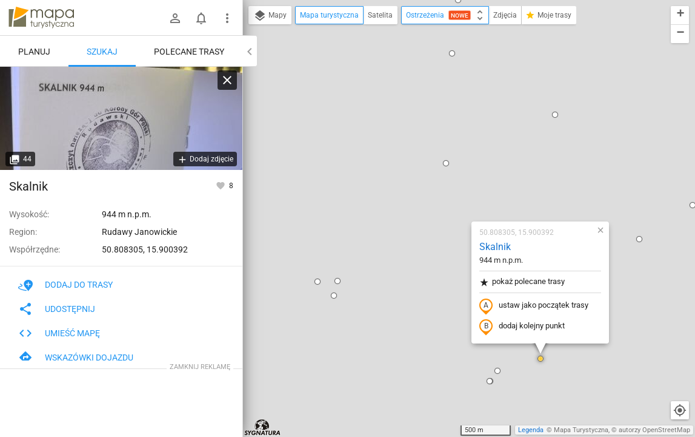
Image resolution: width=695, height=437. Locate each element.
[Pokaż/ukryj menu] (227, 18)
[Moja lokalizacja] (680, 410)
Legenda (531, 430)
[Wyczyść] (227, 80)
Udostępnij (56, 309)
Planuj (34, 51)
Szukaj (102, 51)
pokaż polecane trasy (450, 142)
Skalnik (423, 106)
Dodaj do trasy (65, 284)
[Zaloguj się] (175, 18)
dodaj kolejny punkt (450, 186)
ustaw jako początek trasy (462, 165)
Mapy (270, 15)
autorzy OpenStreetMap (654, 430)
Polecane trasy (189, 51)
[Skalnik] (121, 118)
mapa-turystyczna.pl (41, 17)
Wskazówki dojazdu (75, 357)
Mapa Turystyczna (581, 430)
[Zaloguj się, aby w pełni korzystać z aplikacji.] (221, 185)
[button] (262, 155)
